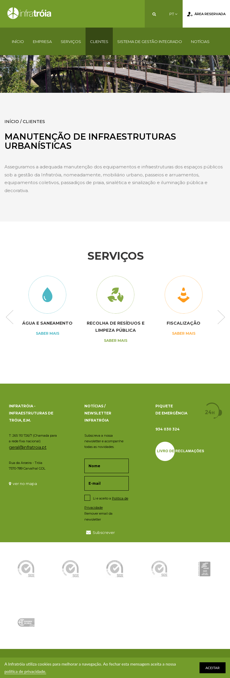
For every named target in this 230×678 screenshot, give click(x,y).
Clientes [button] (99, 41)
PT (173, 14)
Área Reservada (206, 14)
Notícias (200, 41)
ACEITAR (212, 668)
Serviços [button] (71, 41)
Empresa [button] (42, 41)
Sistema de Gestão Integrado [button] (149, 41)
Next (221, 317)
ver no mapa (23, 483)
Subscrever (100, 532)
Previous (9, 317)
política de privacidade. (25, 671)
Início (18, 41)
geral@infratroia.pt (27, 447)
